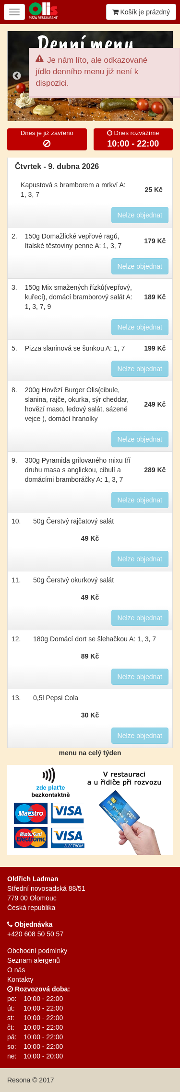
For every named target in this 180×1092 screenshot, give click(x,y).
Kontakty (20, 979)
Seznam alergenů (33, 960)
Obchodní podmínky (37, 951)
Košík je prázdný (141, 12)
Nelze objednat (140, 215)
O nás (16, 970)
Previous (17, 76)
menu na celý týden (90, 753)
